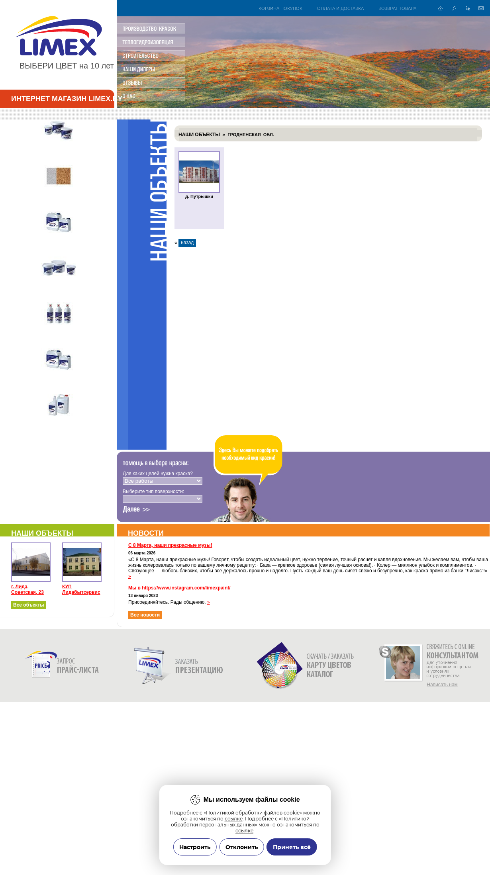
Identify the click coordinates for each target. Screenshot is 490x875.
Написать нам (442, 684)
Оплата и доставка (340, 8)
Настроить (194, 847)
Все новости (145, 615)
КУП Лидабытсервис (81, 589)
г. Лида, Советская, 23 (27, 589)
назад (187, 242)
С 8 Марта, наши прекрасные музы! (170, 545)
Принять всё (292, 847)
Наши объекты (199, 134)
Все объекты (28, 605)
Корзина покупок (280, 8)
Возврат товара (397, 8)
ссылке (234, 819)
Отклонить (241, 847)
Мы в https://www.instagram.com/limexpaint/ (179, 588)
